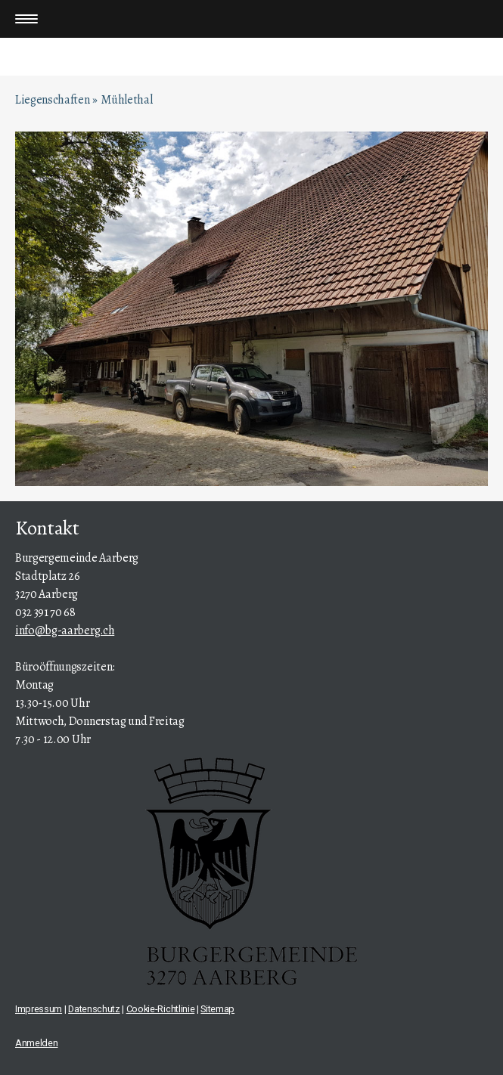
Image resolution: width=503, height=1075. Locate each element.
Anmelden (36, 1043)
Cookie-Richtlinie (160, 1009)
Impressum (38, 1009)
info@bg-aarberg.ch (64, 630)
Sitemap (217, 1009)
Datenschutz (94, 1009)
